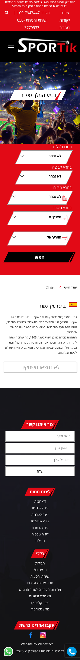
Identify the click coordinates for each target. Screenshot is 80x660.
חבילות (40, 540)
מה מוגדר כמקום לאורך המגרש (40, 589)
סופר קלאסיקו (40, 602)
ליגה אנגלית (40, 508)
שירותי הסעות (40, 576)
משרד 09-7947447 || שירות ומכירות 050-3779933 (32, 20)
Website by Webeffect (37, 644)
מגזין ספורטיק (40, 609)
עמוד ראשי (70, 287)
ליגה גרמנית (40, 527)
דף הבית (40, 501)
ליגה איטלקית (40, 521)
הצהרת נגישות (40, 596)
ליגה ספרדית (40, 514)
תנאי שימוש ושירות (40, 583)
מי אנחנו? (40, 569)
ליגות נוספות (40, 534)
